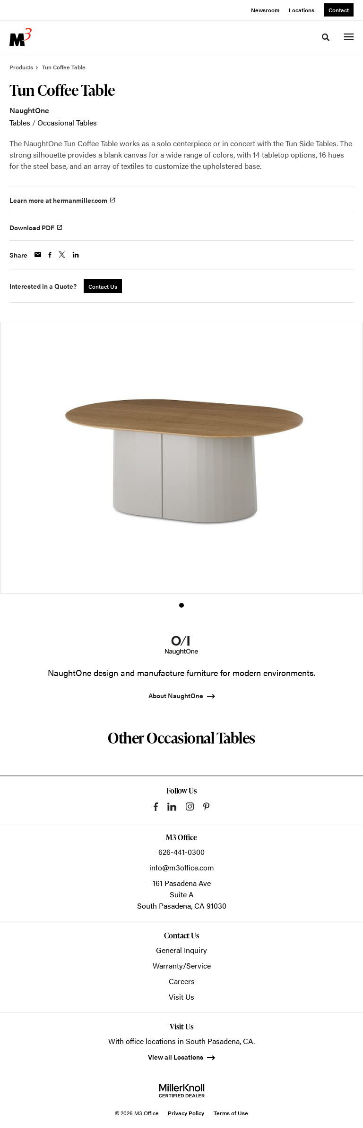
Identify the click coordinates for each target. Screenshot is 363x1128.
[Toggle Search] (325, 37)
